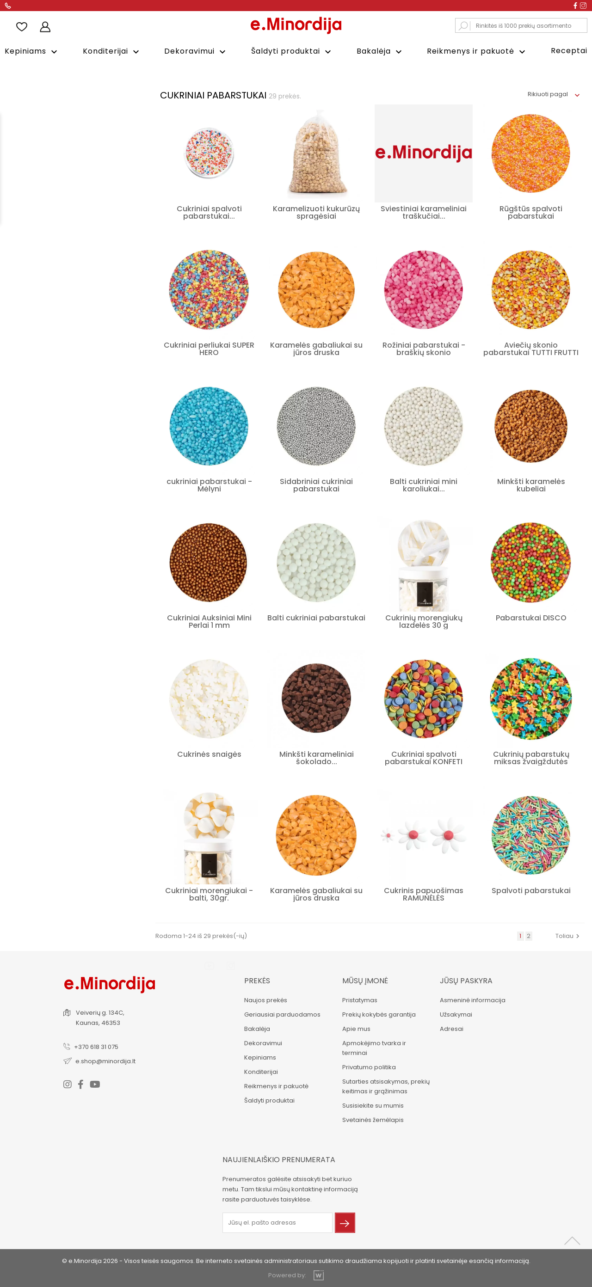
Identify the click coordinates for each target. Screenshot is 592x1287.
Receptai (569, 50)
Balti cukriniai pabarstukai (316, 617)
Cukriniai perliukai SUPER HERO (209, 348)
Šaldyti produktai (292, 51)
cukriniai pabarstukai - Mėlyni (209, 484)
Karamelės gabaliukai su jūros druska (316, 348)
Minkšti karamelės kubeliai (531, 484)
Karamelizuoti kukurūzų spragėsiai (316, 211)
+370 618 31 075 (97, 1045)
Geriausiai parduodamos (281, 1013)
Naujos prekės (264, 999)
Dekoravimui (196, 51)
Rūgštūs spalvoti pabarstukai (531, 211)
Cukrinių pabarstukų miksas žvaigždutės (531, 757)
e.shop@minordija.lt (106, 1059)
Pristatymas (358, 999)
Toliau (568, 935)
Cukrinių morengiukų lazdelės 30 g (423, 621)
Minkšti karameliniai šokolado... (316, 757)
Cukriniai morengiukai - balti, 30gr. (209, 893)
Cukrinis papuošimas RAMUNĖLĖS (423, 893)
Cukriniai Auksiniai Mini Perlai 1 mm (209, 621)
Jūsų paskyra (465, 979)
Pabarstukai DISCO (531, 617)
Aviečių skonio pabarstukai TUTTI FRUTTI (531, 348)
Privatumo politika (368, 1066)
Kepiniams (32, 51)
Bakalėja (380, 51)
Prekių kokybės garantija (378, 1013)
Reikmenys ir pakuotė (477, 51)
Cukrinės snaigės (209, 753)
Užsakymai (455, 1013)
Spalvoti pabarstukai (531, 889)
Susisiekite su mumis (372, 1104)
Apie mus (355, 1027)
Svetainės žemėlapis (372, 1119)
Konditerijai (112, 51)
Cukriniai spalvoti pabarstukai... (209, 211)
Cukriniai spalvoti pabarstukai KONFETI (423, 757)
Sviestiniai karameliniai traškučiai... (424, 211)
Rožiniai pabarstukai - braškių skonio (423, 348)
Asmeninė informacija (472, 999)
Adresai (451, 1027)
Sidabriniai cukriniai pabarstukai (316, 484)
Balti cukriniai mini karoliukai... (423, 484)
